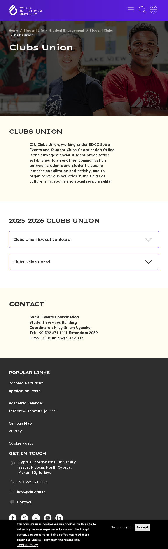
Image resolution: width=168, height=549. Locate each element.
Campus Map (20, 423)
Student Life (34, 31)
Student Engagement (66, 31)
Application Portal (25, 391)
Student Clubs (101, 31)
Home (13, 31)
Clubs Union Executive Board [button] (42, 239)
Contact (24, 502)
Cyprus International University (31, 11)
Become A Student (26, 383)
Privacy (15, 431)
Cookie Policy (21, 443)
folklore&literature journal (33, 411)
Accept (142, 527)
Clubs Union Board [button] (31, 261)
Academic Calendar (26, 403)
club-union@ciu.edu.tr (63, 338)
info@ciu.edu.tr (31, 492)
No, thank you (121, 527)
